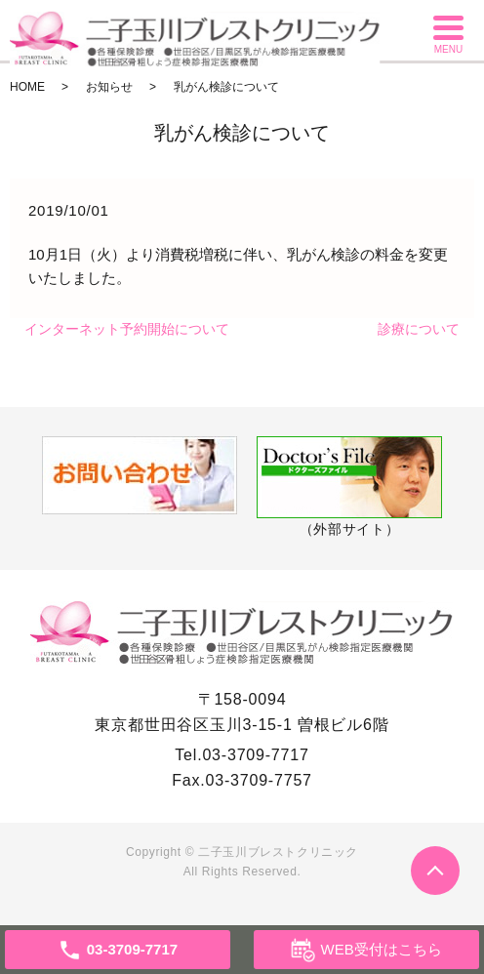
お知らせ (109, 87)
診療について (419, 329)
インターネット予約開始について (126, 329)
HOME (27, 87)
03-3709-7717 (255, 755)
